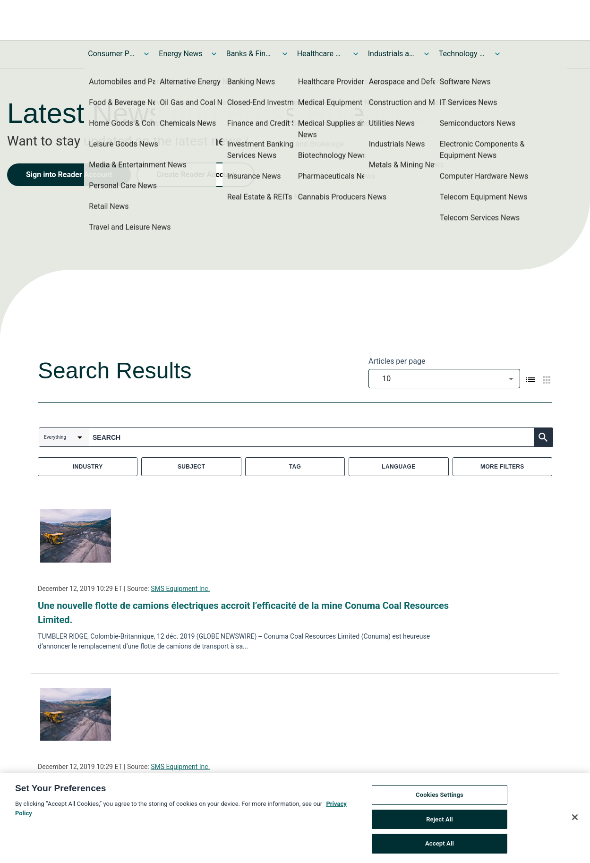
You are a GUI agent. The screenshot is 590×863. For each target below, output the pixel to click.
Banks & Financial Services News (250, 53)
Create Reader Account (195, 174)
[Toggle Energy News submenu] (214, 54)
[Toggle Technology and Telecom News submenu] (497, 54)
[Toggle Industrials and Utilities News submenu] (426, 54)
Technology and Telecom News (462, 53)
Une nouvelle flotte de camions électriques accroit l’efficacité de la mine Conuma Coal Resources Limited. (243, 612)
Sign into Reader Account (69, 174)
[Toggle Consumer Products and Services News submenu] (146, 54)
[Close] (574, 818)
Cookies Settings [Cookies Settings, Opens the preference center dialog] (439, 795)
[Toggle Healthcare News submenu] (355, 54)
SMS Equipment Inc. (180, 588)
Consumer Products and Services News (111, 53)
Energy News (180, 53)
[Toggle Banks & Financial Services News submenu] (285, 54)
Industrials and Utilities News (391, 53)
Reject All (439, 819)
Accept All (439, 844)
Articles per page (396, 361)
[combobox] (444, 378)
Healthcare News (320, 53)
